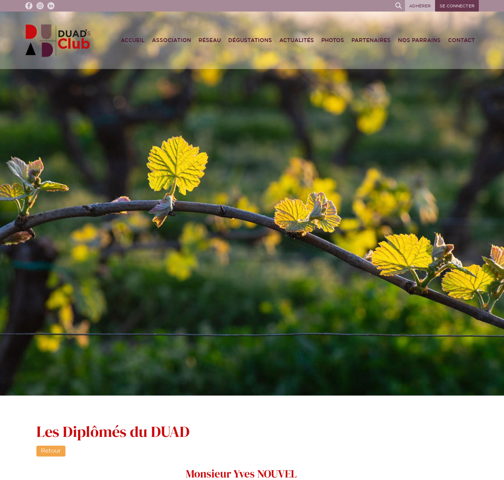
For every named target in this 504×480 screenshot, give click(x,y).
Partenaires (371, 40)
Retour (51, 451)
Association (171, 40)
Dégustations (250, 40)
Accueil (133, 40)
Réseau (209, 40)
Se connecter (457, 6)
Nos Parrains (419, 40)
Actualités (296, 40)
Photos (332, 40)
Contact (461, 40)
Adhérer (420, 6)
